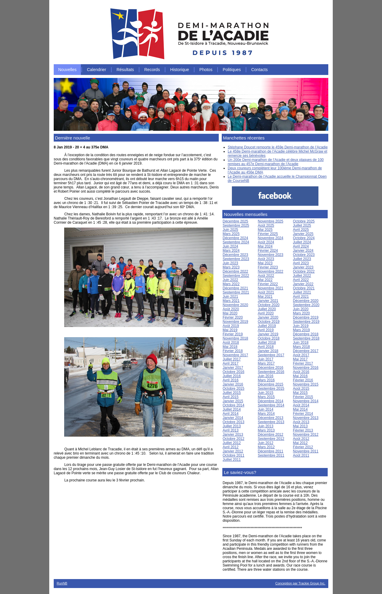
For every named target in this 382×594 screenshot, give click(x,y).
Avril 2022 (301, 280)
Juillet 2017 (232, 359)
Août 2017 (301, 355)
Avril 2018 (266, 347)
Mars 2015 (266, 397)
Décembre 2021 (235, 288)
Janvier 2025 (303, 234)
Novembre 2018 (235, 338)
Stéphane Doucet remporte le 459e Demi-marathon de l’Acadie (278, 147)
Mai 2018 (230, 347)
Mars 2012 (266, 447)
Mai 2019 (230, 330)
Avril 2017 (230, 363)
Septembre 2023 (236, 259)
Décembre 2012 (270, 434)
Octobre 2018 (269, 338)
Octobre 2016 (233, 372)
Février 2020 (233, 317)
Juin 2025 (230, 230)
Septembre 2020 (306, 305)
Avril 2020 (266, 313)
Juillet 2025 (302, 225)
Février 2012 (303, 447)
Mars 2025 (231, 234)
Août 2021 (266, 292)
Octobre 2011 (233, 455)
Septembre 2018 (306, 338)
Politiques (232, 69)
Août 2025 (266, 225)
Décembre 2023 (235, 255)
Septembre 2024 (236, 242)
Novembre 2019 (235, 322)
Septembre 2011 (271, 455)
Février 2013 (303, 430)
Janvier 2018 (268, 351)
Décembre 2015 (270, 384)
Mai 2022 (265, 280)
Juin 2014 (265, 409)
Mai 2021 (265, 296)
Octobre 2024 (304, 238)
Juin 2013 (265, 426)
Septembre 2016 (271, 372)
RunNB (62, 583)
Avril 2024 (301, 246)
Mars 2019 (301, 330)
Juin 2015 (265, 393)
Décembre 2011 (270, 451)
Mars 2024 (231, 250)
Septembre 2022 (236, 276)
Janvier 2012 (233, 451)
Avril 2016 (230, 380)
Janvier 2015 (233, 401)
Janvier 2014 (233, 418)
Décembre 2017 (305, 351)
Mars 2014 (266, 414)
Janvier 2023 (303, 267)
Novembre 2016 (305, 368)
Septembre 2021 (236, 292)
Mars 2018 (301, 347)
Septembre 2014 (271, 405)
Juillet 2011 (232, 460)
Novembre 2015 (305, 384)
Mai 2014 (300, 409)
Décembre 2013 (270, 418)
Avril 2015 (230, 397)
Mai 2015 (300, 393)
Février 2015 (303, 397)
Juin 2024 (230, 246)
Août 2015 (301, 388)
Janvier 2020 (268, 317)
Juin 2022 (230, 280)
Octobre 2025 (304, 221)
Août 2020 (231, 309)
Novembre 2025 (270, 221)
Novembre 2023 (270, 255)
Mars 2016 (266, 380)
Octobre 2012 (233, 439)
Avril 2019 (266, 330)
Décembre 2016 (270, 368)
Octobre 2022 (304, 271)
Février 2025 (268, 234)
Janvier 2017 (233, 368)
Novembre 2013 (305, 418)
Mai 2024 (265, 246)
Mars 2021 (231, 301)
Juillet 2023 (302, 259)
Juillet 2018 (267, 342)
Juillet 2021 (302, 292)
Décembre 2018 (305, 334)
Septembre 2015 (271, 388)
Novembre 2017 (235, 355)
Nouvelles (67, 69)
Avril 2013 (230, 430)
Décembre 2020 (305, 301)
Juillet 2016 (232, 376)
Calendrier (96, 69)
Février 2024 (268, 250)
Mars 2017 (266, 363)
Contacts (259, 69)
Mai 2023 (265, 263)
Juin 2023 (230, 263)
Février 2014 (303, 414)
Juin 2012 (265, 443)
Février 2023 (268, 267)
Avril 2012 (230, 447)
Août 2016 (301, 372)
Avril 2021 (301, 296)
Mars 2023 (231, 267)
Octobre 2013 (233, 422)
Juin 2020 (301, 309)
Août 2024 (266, 242)
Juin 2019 (301, 326)
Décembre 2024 (235, 238)
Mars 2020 (301, 313)
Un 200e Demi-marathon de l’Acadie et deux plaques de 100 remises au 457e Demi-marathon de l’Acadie (276, 162)
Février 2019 (233, 334)
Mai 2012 (300, 443)
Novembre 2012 (305, 434)
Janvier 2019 (268, 334)
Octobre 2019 (269, 322)
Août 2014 (301, 405)
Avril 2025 (301, 230)
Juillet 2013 (232, 426)
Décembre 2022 (235, 271)
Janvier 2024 (303, 250)
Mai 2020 (230, 313)
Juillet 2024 (302, 242)
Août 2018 (231, 342)
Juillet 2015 (232, 393)
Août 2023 (266, 259)
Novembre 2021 (270, 288)
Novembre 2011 (305, 451)
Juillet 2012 (232, 443)
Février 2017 (303, 363)
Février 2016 (303, 380)
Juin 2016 (265, 376)
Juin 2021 (230, 296)
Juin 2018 (301, 342)
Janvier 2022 (303, 284)
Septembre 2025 (236, 225)
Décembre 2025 (235, 221)
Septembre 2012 (271, 439)
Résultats (125, 69)
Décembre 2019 (305, 317)
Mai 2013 (300, 426)
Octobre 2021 (304, 288)
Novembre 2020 (235, 305)
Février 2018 (233, 351)
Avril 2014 (230, 414)
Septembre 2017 (271, 355)
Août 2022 (266, 276)
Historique (179, 69)
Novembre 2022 (270, 271)
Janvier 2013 (233, 434)
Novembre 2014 (305, 401)
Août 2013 (301, 422)
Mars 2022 (231, 284)
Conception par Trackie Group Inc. (300, 583)
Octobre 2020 (269, 305)
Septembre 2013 (271, 422)
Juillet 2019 (267, 326)
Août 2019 (231, 326)
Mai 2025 (265, 230)
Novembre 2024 (270, 238)
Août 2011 (301, 455)
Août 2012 (301, 439)
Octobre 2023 (304, 255)
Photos (205, 69)
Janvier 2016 (233, 384)
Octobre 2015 (233, 388)
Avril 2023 (301, 263)
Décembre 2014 (270, 401)
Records (152, 69)
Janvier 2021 (268, 301)
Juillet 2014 (232, 409)
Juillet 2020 (267, 309)
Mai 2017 (300, 359)
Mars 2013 (266, 430)
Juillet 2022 (302, 276)
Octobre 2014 (233, 405)
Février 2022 (268, 284)
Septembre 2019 (306, 322)
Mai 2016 (300, 376)
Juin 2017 (265, 359)
